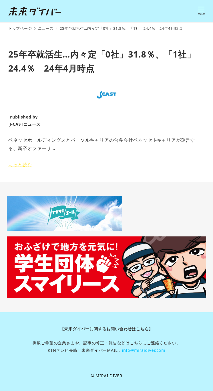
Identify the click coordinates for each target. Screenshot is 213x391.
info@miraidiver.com (143, 350)
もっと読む (20, 164)
